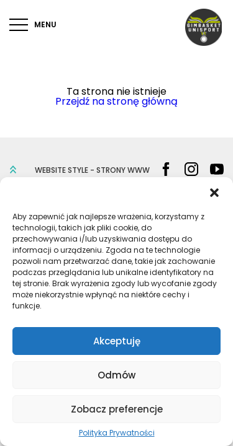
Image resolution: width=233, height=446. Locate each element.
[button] (214, 192)
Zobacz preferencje (117, 409)
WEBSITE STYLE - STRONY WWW (92, 170)
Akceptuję (116, 341)
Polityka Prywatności (117, 433)
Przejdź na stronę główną (116, 101)
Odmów (116, 375)
